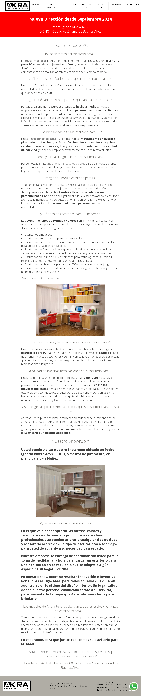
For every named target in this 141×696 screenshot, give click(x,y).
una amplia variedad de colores (65, 163)
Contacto (133, 4)
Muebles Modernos (53, 6)
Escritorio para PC (70, 45)
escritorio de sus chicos (81, 167)
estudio (41, 121)
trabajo (76, 353)
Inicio (35, 4)
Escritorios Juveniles (96, 651)
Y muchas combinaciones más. (40, 278)
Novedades (117, 4)
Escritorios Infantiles (56, 656)
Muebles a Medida (66, 651)
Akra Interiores (57, 606)
